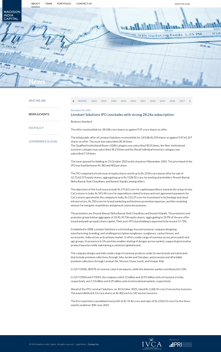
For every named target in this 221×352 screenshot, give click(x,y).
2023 (123, 101)
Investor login (182, 4)
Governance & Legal (43, 141)
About (35, 3)
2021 (143, 101)
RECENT (82, 101)
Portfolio (64, 3)
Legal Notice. (81, 344)
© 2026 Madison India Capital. (51, 344)
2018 (172, 101)
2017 (182, 101)
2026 (94, 101)
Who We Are (37, 100)
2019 (162, 101)
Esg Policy (36, 127)
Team (48, 3)
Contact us (84, 3)
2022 (133, 101)
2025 (103, 101)
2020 (152, 101)
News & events (39, 114)
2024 (113, 101)
